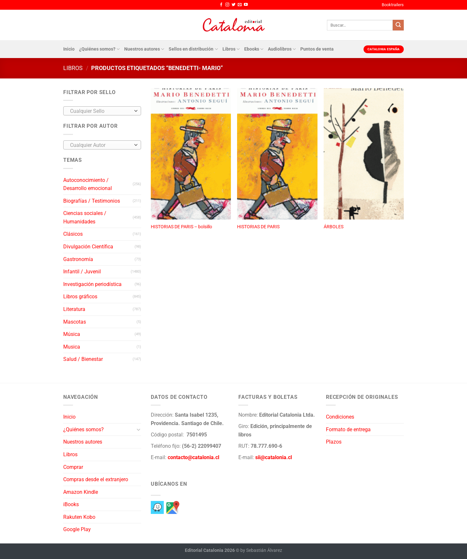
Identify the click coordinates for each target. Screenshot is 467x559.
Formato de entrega (348, 429)
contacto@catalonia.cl (193, 457)
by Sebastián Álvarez (261, 550)
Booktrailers (393, 4)
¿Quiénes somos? (99, 49)
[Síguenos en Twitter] (233, 5)
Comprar (73, 467)
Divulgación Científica (88, 247)
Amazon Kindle (80, 492)
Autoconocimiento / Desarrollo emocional (87, 184)
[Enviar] (398, 25)
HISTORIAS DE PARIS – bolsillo (181, 227)
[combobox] (102, 110)
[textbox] (100, 111)
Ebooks (253, 49)
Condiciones (340, 417)
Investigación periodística (92, 284)
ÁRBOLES (333, 227)
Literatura (74, 309)
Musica (71, 347)
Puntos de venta (317, 49)
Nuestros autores (144, 49)
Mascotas (74, 322)
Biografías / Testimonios (91, 201)
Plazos (333, 442)
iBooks (71, 504)
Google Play (77, 529)
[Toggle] (138, 429)
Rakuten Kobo (79, 517)
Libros (231, 49)
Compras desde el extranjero (95, 479)
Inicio (69, 49)
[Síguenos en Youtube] (246, 5)
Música (71, 334)
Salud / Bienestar (83, 359)
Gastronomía (78, 259)
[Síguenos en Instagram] (227, 5)
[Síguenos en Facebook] (221, 5)
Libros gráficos (80, 296)
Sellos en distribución (193, 49)
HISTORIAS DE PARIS (258, 227)
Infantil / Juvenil (82, 271)
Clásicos (73, 234)
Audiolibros (282, 49)
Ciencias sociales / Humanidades (84, 217)
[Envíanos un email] (240, 5)
